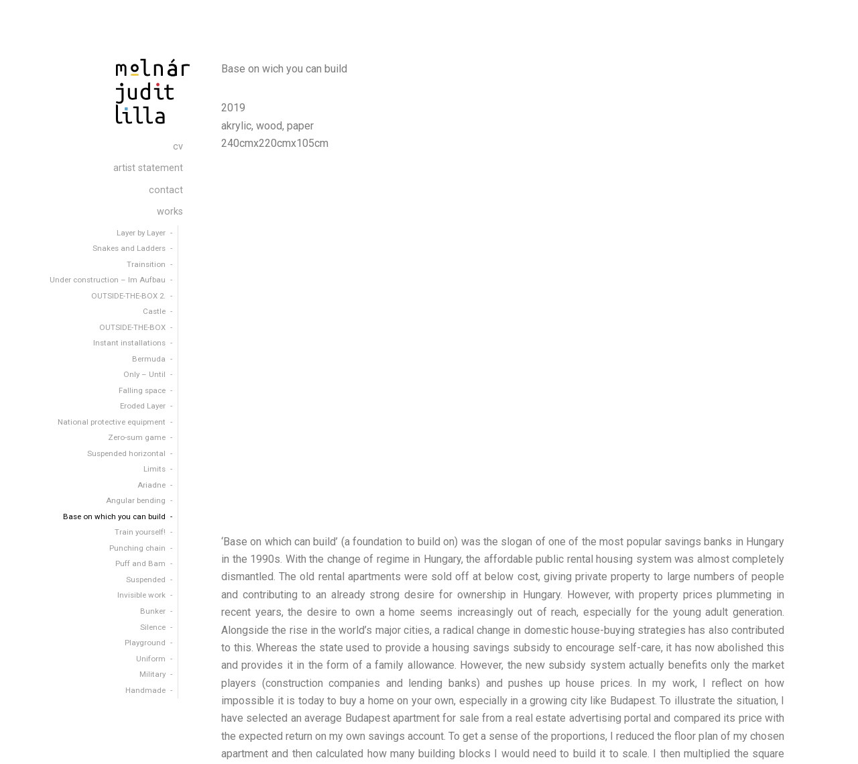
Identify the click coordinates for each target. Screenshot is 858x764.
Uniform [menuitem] (151, 658)
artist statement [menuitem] (148, 168)
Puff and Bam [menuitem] (140, 563)
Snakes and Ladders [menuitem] (129, 248)
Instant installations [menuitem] (129, 342)
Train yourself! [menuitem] (140, 532)
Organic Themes (363, 742)
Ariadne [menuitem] (151, 485)
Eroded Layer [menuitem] (143, 406)
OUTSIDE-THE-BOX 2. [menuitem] (128, 296)
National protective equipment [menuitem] (112, 422)
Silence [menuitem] (153, 627)
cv (682, 743)
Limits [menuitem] (154, 469)
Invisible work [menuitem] (141, 595)
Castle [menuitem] (154, 311)
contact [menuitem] (166, 190)
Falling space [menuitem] (142, 390)
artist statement (730, 743)
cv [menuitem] (178, 146)
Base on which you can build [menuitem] (114, 516)
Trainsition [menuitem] (146, 264)
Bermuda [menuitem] (149, 359)
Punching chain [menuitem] (137, 548)
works (829, 743)
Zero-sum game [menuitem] (137, 437)
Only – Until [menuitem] (144, 374)
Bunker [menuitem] (153, 611)
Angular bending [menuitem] (136, 500)
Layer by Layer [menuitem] (141, 232)
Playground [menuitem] (145, 642)
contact (789, 743)
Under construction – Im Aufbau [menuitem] (108, 279)
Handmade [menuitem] (145, 690)
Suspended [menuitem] (146, 579)
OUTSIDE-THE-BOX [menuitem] (132, 327)
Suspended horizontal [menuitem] (126, 453)
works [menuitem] (170, 211)
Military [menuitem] (152, 674)
